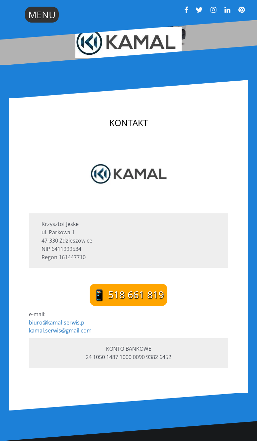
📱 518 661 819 (128, 294)
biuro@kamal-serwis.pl (57, 322)
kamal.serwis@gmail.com (60, 330)
